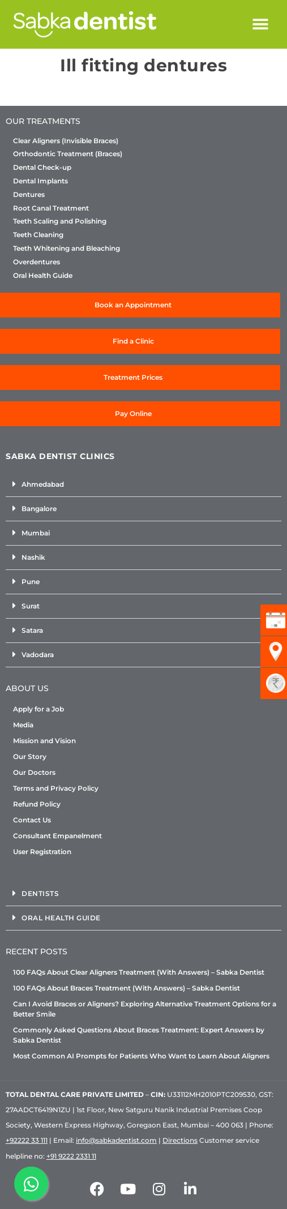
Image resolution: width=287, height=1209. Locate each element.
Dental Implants (40, 181)
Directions (180, 1140)
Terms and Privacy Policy (55, 788)
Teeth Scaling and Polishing (59, 221)
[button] (260, 24)
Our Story (29, 756)
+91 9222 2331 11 (71, 1156)
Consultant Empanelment (57, 835)
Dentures (29, 195)
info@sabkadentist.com (116, 1140)
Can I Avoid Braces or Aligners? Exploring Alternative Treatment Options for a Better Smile (144, 1009)
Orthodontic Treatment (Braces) (67, 154)
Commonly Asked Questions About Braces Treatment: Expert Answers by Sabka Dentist (138, 1035)
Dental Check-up (42, 168)
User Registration (42, 851)
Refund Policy (37, 804)
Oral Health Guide (42, 276)
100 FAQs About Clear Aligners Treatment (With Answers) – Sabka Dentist (138, 972)
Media (23, 725)
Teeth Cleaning (38, 235)
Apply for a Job (38, 709)
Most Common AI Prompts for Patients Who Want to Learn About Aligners (141, 1056)
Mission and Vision (44, 740)
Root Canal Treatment (51, 208)
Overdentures (36, 262)
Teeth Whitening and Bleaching (66, 248)
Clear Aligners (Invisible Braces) (65, 141)
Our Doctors (34, 772)
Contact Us (32, 820)
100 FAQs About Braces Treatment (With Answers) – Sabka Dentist (126, 988)
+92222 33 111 (27, 1140)
